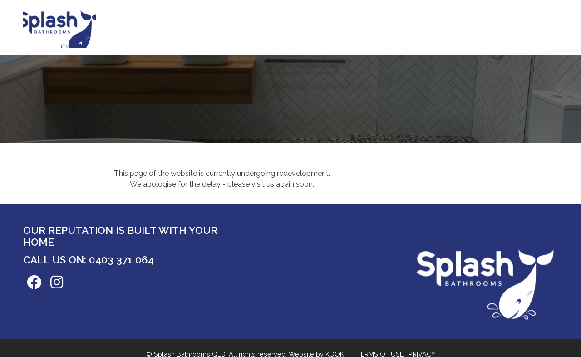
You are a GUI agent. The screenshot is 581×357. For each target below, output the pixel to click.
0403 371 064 (121, 260)
